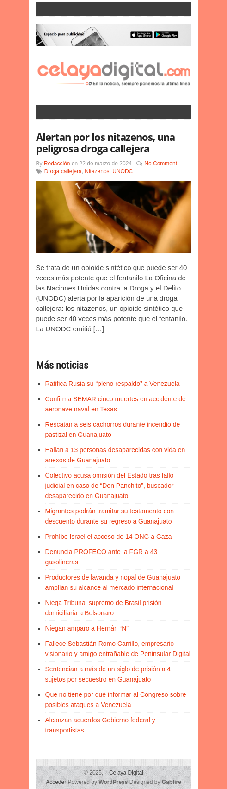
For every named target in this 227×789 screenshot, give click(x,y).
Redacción (57, 163)
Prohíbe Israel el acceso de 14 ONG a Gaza (108, 536)
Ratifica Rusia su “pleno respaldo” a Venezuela (112, 383)
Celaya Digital (124, 773)
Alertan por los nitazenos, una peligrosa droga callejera (105, 142)
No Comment (160, 163)
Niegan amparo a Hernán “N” (87, 628)
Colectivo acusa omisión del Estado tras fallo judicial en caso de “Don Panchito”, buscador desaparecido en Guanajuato (109, 485)
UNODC (122, 171)
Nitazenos (97, 171)
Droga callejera (63, 171)
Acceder (56, 782)
